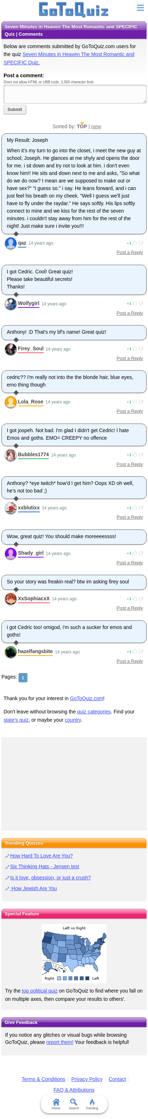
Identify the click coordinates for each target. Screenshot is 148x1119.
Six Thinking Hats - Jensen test (44, 866)
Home (56, 1104)
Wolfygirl (28, 303)
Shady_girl (31, 553)
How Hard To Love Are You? (41, 856)
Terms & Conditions (43, 1079)
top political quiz (40, 991)
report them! (59, 1042)
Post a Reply (129, 252)
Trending (92, 1104)
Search (74, 1104)
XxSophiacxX (34, 598)
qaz (22, 243)
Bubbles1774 (33, 454)
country (73, 720)
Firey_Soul (31, 348)
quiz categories (94, 712)
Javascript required (75, 94)
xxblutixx (29, 507)
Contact (117, 1079)
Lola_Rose (30, 401)
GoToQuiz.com (86, 698)
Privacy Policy (86, 1079)
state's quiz (16, 720)
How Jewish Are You (33, 888)
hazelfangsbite (35, 651)
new (96, 126)
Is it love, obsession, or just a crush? (50, 877)
